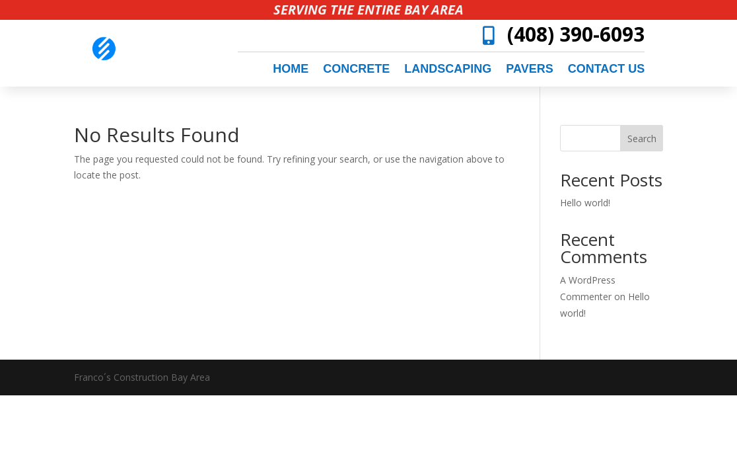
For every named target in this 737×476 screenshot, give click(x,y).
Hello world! (585, 202)
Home (290, 69)
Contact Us (606, 69)
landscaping (447, 69)
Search (641, 138)
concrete (356, 69)
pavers (529, 69)
